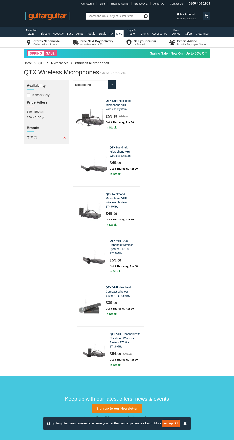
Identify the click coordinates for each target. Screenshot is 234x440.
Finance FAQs (35, 358)
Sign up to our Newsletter (117, 268)
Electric (45, 33)
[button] (206, 16)
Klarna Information (38, 378)
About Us (158, 3)
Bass (70, 33)
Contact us (33, 325)
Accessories (159, 33)
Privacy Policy (104, 277)
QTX (41, 63)
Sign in (181, 18)
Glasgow (78, 351)
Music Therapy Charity (134, 358)
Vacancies (126, 371)
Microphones (59, 63)
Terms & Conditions (39, 371)
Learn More (153, 423)
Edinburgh (79, 338)
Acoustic (58, 33)
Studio (102, 33)
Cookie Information (38, 364)
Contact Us (176, 3)
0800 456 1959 (199, 3)
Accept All (171, 423)
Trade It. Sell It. (120, 3)
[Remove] (64, 137)
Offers (189, 33)
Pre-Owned (176, 32)
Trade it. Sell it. (129, 338)
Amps (79, 33)
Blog (102, 3)
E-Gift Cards (127, 331)
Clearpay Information (40, 384)
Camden (78, 331)
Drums (144, 33)
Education (125, 351)
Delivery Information (39, 331)
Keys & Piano (131, 32)
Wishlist (191, 18)
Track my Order (36, 345)
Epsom (77, 345)
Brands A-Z (141, 3)
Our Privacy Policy (131, 364)
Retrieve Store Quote (40, 351)
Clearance (202, 33)
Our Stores (87, 3)
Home (28, 63)
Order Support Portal (40, 338)
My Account (186, 14)
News (123, 345)
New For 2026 (31, 32)
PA (111, 33)
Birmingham (80, 325)
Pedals (91, 33)
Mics (119, 33)
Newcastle (79, 358)
